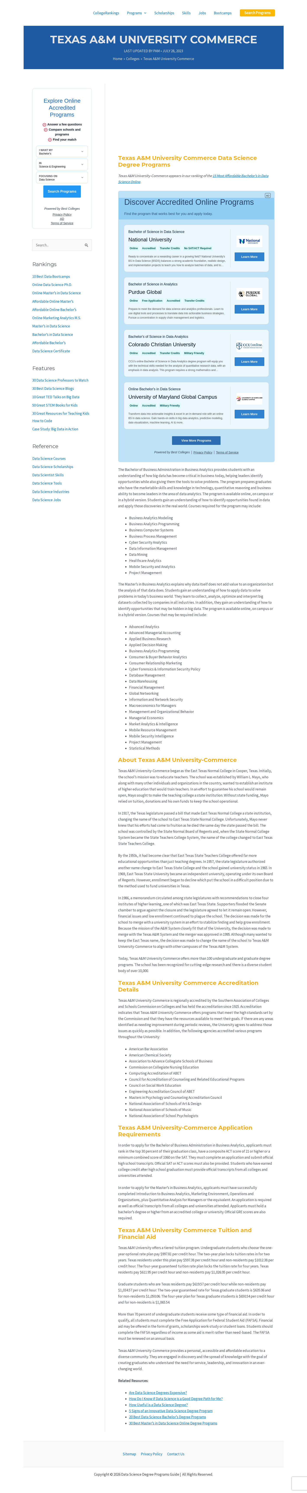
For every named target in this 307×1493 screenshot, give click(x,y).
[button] (257, 12)
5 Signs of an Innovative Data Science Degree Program (171, 1410)
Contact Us (174, 1454)
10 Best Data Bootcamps (51, 276)
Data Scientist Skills (48, 475)
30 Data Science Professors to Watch (60, 380)
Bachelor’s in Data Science (52, 334)
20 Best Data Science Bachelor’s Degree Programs (167, 1417)
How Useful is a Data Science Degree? (158, 1404)
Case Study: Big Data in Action (55, 429)
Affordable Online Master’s (52, 301)
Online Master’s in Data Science (56, 293)
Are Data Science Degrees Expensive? (158, 1392)
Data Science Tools (47, 483)
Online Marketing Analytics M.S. (56, 318)
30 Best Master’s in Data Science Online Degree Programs (173, 1423)
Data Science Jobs (46, 500)
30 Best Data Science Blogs (53, 388)
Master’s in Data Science (51, 326)
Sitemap (130, 1454)
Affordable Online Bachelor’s (54, 309)
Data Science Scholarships (52, 466)
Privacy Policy (151, 1454)
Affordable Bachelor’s (49, 342)
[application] (146, 13)
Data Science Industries (50, 491)
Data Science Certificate (51, 351)
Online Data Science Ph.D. (52, 284)
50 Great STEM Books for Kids (55, 405)
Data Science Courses (49, 458)
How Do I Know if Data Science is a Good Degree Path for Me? (176, 1398)
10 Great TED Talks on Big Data (55, 397)
